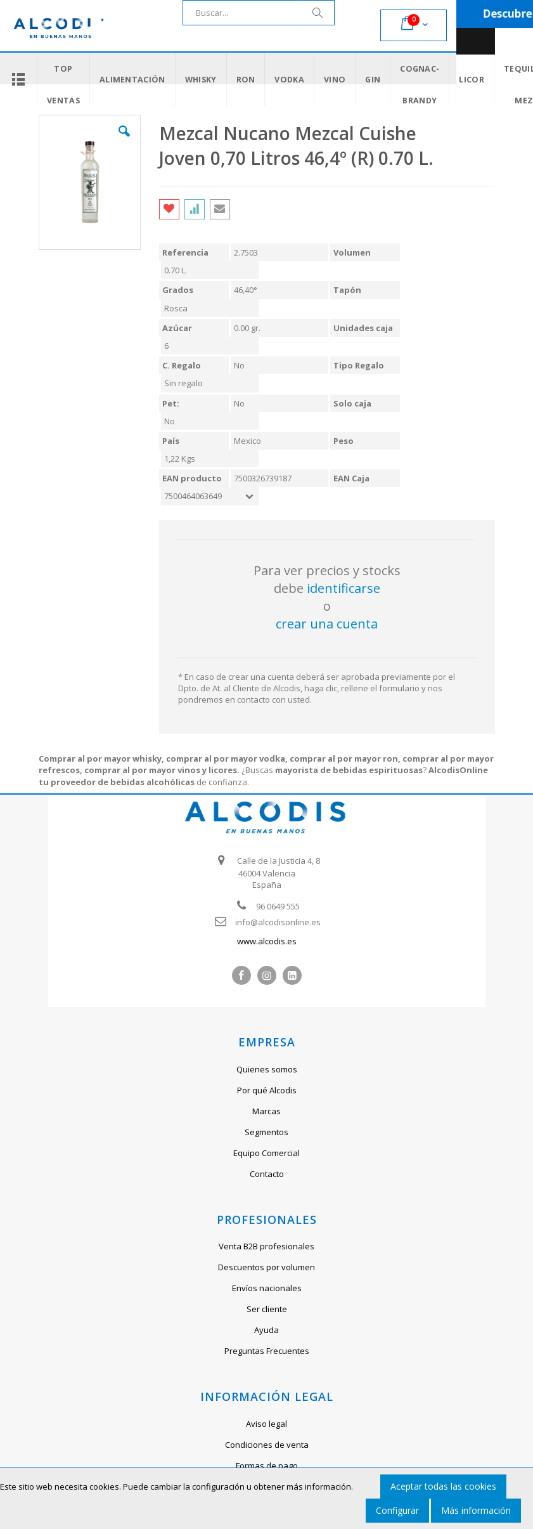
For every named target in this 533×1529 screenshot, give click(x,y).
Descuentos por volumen (266, 1267)
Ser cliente (267, 1309)
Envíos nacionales (267, 1288)
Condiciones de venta (267, 1444)
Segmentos (266, 1132)
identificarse (343, 588)
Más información (476, 1510)
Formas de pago (267, 1465)
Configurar (397, 1510)
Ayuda (266, 1330)
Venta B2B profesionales (266, 1246)
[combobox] (259, 12)
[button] (124, 140)
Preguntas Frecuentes (266, 1351)
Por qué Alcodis (267, 1090)
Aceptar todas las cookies (443, 1486)
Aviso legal (266, 1423)
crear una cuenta (327, 623)
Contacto (267, 1174)
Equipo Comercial (266, 1153)
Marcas (266, 1111)
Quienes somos (266, 1069)
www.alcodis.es (267, 941)
